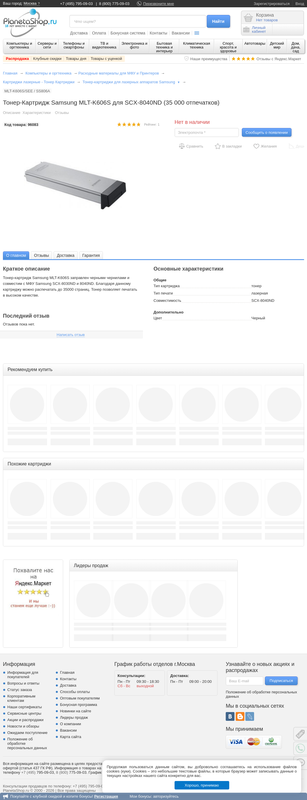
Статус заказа (19, 690)
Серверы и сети (46, 45)
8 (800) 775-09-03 (114, 3)
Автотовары (254, 43)
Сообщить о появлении (267, 132)
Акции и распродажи (25, 720)
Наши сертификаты (24, 707)
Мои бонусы (140, 796)
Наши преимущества (208, 59)
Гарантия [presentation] (91, 255)
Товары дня (76, 58)
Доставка (79, 33)
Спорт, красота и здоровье (228, 47)
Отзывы (62, 112)
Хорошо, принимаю (202, 785)
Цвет (158, 318)
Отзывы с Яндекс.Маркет (278, 59)
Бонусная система (128, 33)
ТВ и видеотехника (104, 45)
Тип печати (163, 293)
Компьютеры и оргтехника (19, 45)
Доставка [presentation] (65, 255)
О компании (70, 724)
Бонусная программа (78, 704)
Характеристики (37, 112)
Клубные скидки (47, 58)
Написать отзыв (71, 335)
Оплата (99, 33)
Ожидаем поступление (27, 732)
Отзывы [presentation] (41, 255)
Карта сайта (70, 737)
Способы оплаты (75, 692)
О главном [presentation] (16, 255)
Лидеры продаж (74, 717)
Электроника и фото (135, 45)
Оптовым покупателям (80, 698)
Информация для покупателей (22, 674)
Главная (10, 73)
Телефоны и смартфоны (73, 45)
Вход (300, 3)
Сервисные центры (24, 713)
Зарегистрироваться (272, 3)
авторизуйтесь (166, 796)
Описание (11, 112)
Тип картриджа (167, 286)
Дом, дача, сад (296, 47)
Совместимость (167, 300)
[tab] (16, 255)
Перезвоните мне (158, 3)
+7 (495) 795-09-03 (76, 3)
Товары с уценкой (106, 58)
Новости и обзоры (23, 726)
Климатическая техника (196, 45)
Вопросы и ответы (23, 683)
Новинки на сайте (75, 711)
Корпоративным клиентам (21, 698)
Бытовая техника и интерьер (164, 47)
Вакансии (181, 33)
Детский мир (277, 45)
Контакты (158, 33)
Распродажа (17, 58)
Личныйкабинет (254, 29)
